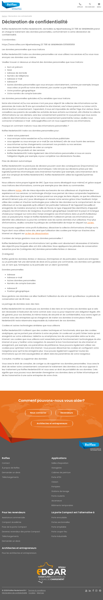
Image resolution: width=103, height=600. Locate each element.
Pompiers (56, 486)
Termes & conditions (37, 590)
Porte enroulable (59, 517)
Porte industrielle (59, 536)
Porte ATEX (56, 477)
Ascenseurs (57, 500)
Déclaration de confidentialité (14, 593)
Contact (6, 463)
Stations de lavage (60, 491)
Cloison (55, 482)
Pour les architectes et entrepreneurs (19, 553)
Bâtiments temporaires (62, 505)
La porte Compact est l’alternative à (73, 512)
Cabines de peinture (61, 472)
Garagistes (57, 467)
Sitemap (40, 593)
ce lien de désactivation (37, 233)
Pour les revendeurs (13, 512)
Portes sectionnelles (61, 522)
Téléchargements (10, 477)
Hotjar (19, 190)
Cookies (32, 593)
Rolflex (6, 458)
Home (4, 16)
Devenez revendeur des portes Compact (21, 531)
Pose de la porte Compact (14, 527)
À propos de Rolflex (11, 467)
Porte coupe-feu (59, 531)
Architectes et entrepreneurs (19, 548)
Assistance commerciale (13, 517)
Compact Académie (11, 522)
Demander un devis (11, 472)
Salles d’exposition (60, 463)
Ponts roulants (58, 496)
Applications (59, 458)
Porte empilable (59, 527)
